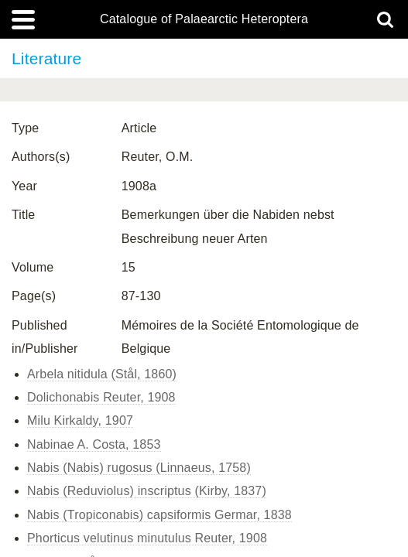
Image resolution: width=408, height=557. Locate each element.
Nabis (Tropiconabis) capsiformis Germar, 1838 (159, 514)
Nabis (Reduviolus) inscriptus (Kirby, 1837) (146, 490)
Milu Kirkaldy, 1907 (80, 420)
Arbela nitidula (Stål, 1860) (102, 374)
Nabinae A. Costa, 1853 (94, 444)
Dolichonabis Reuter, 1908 (101, 397)
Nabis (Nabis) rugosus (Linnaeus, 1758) (139, 467)
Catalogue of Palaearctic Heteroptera (204, 19)
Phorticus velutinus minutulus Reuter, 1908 (147, 538)
